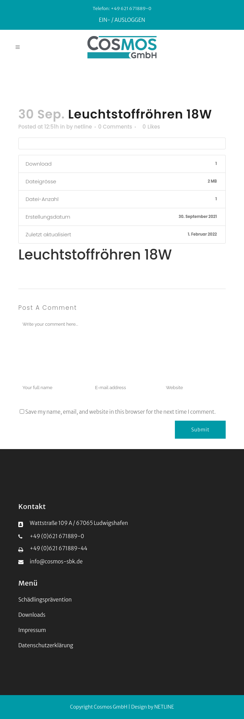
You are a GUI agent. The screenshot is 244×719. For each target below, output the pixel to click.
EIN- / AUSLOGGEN (122, 20)
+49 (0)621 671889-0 (57, 536)
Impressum (32, 630)
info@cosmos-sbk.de (56, 561)
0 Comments (115, 126)
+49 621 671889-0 (130, 8)
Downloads (31, 615)
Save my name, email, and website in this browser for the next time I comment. (120, 412)
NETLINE (164, 707)
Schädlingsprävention (45, 599)
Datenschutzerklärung (45, 645)
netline (83, 126)
